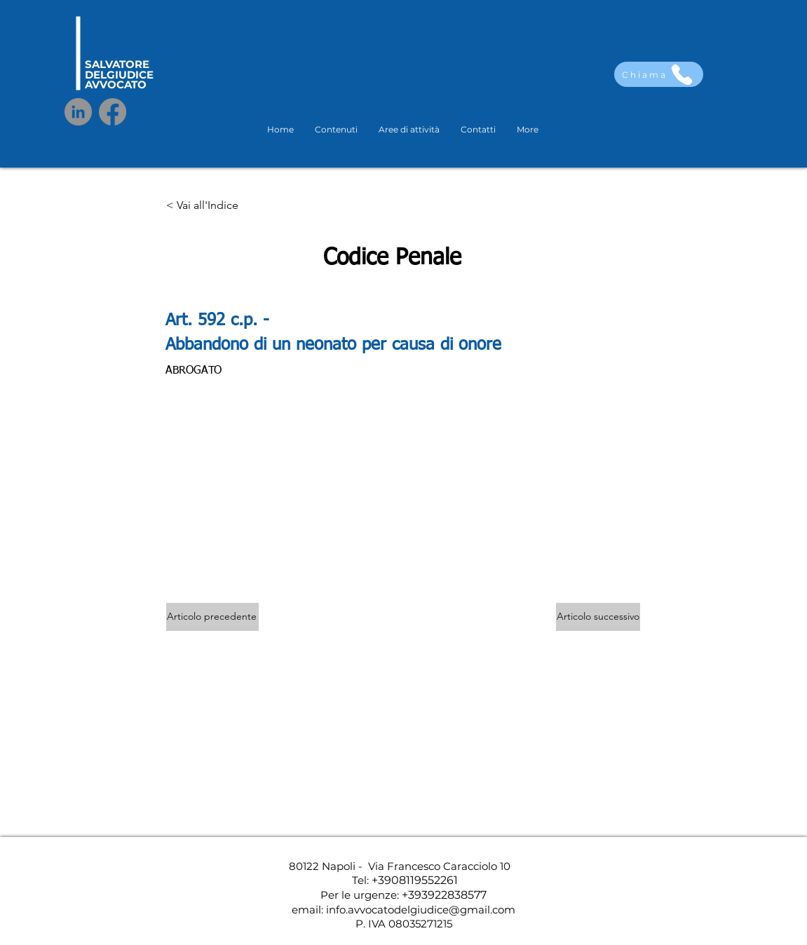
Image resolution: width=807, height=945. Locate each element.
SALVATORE (117, 64)
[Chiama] (658, 74)
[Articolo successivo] (598, 617)
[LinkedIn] (78, 111)
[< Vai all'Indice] (212, 206)
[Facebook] (112, 111)
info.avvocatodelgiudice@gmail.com (420, 909)
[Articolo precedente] (212, 617)
